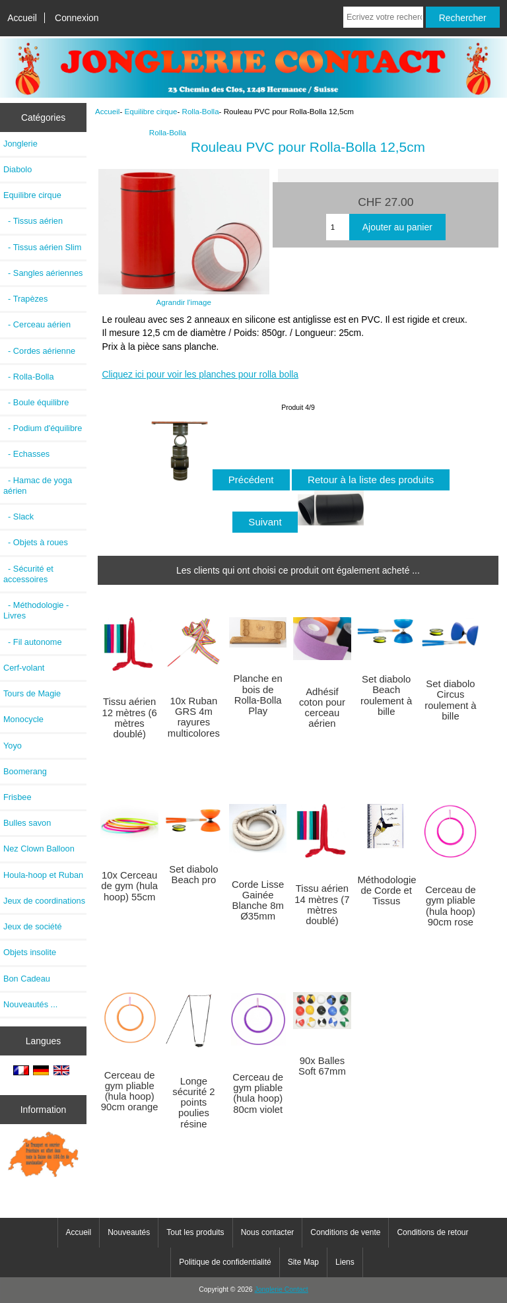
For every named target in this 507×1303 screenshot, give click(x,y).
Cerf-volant (23, 668)
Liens (345, 1262)
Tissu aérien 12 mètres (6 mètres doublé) (129, 717)
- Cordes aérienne (39, 351)
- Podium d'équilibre (42, 428)
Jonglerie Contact (281, 1289)
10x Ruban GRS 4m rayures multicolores (194, 717)
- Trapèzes (25, 299)
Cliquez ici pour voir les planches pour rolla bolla (200, 374)
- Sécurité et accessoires (28, 574)
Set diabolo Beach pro (193, 874)
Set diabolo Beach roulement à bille (386, 695)
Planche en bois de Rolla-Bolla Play (258, 694)
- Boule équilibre (36, 402)
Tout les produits (195, 1232)
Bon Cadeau (26, 979)
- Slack (18, 516)
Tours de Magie (32, 693)
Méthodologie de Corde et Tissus (386, 890)
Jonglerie (20, 144)
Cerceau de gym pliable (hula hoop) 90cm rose (450, 906)
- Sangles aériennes (43, 273)
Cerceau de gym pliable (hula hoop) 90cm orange (129, 1091)
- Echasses (26, 454)
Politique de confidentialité (225, 1262)
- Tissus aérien (33, 221)
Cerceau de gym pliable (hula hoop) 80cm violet (257, 1093)
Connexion (77, 18)
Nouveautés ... (30, 1004)
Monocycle (23, 719)
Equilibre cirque (151, 111)
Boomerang (25, 771)
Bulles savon (27, 823)
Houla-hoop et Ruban (43, 875)
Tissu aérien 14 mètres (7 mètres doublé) (321, 904)
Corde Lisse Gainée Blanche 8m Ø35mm (258, 900)
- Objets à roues (35, 542)
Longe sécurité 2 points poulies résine (193, 1102)
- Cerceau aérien (37, 324)
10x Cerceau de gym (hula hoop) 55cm (129, 886)
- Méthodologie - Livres (36, 610)
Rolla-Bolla (200, 111)
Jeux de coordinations (44, 901)
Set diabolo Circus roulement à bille (450, 700)
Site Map (303, 1262)
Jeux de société (32, 926)
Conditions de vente (345, 1232)
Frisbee (17, 797)
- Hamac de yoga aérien (37, 485)
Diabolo (17, 169)
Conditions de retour (432, 1232)
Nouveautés (129, 1232)
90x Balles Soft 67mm (322, 1066)
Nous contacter (267, 1232)
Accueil (22, 18)
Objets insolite (29, 952)
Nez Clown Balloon (39, 848)
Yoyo (12, 746)
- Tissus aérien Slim (42, 247)
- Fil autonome (32, 642)
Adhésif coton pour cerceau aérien (322, 707)
